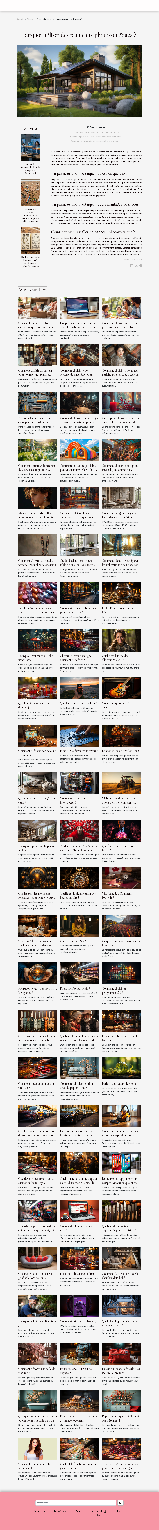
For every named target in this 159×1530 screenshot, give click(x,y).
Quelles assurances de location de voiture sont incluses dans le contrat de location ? (37, 1135)
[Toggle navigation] (8, 5)
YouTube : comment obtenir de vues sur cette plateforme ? (79, 848)
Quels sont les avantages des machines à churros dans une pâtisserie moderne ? (35, 945)
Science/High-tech (99, 1513)
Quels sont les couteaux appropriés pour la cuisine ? (119, 1228)
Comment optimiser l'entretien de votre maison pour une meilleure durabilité (36, 470)
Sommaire (97, 127)
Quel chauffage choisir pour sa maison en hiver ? (120, 1323)
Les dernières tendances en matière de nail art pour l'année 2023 (37, 612)
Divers (30, 19)
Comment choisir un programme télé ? (114, 990)
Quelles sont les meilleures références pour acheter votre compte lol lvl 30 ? (35, 897)
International (59, 1511)
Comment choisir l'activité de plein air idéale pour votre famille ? (120, 327)
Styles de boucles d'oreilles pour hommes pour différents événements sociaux (35, 517)
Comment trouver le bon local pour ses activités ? (78, 610)
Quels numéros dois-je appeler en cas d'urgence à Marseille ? (78, 1181)
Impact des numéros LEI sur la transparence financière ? (30, 168)
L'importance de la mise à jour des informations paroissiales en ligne (79, 327)
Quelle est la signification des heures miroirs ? (78, 895)
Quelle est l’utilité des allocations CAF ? (115, 658)
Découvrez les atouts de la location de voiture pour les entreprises (77, 1135)
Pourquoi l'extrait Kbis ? (75, 988)
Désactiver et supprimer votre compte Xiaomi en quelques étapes (120, 1183)
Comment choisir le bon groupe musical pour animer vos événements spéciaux (121, 470)
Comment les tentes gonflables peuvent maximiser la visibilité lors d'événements (78, 470)
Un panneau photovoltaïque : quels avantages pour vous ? (96, 136)
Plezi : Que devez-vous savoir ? (79, 751)
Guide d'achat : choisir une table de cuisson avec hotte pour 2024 (76, 565)
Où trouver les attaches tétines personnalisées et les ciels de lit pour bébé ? (37, 1040)
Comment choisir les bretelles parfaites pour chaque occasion (37, 563)
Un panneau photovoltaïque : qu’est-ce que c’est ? (95, 132)
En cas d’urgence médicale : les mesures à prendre (121, 1371)
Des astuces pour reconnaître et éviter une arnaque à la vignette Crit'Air (37, 1230)
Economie (39, 1511)
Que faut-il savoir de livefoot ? (78, 703)
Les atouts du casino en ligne (77, 1274)
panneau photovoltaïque (65, 179)
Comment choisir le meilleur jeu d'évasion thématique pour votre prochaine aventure (79, 422)
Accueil (20, 19)
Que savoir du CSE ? (73, 941)
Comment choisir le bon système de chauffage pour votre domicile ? (76, 374)
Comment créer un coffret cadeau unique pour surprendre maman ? (37, 327)
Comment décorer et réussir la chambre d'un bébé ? (120, 1276)
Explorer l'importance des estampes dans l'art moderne (35, 420)
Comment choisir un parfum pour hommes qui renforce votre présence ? (35, 374)
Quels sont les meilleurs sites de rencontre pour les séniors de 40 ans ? (79, 1040)
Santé (79, 1511)
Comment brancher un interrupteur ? (73, 800)
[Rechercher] (75, 1503)
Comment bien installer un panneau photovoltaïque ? (95, 141)
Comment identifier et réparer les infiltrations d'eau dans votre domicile (121, 565)
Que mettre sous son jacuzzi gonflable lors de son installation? (35, 1278)
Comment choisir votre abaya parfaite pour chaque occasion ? (121, 372)
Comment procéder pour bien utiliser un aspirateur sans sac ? (120, 1133)
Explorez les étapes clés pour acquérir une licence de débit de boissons (30, 261)
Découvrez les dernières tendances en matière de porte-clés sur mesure (30, 215)
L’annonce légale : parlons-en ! (120, 751)
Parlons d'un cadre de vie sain (120, 1083)
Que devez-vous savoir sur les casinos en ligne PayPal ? (36, 1181)
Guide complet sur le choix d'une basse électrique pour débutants (76, 517)
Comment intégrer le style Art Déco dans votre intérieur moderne (120, 517)
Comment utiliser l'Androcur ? (78, 1321)
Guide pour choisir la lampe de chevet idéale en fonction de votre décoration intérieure (121, 422)
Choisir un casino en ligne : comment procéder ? (76, 658)
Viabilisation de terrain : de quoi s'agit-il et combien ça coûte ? (118, 802)
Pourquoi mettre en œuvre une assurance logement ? (78, 1418)
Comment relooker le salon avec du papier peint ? (76, 1086)
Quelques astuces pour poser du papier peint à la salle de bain (37, 1418)
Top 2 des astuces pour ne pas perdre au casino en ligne (120, 1466)
